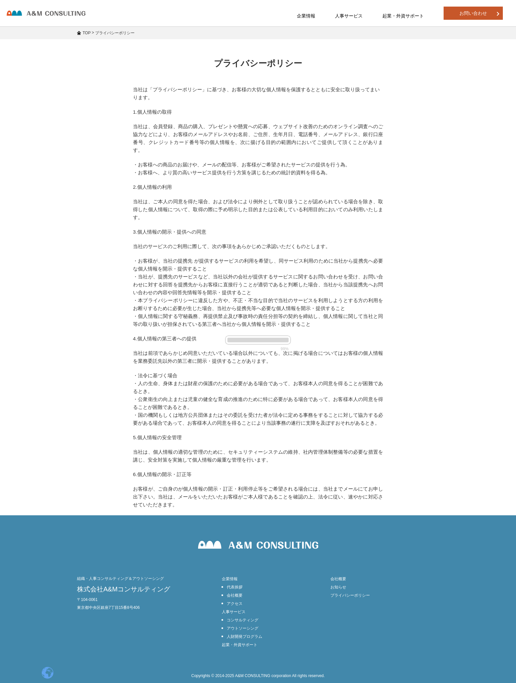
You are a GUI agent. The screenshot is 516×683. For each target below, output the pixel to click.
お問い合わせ (479, 13)
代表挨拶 (235, 587)
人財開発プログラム (244, 636)
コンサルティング (242, 620)
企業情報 (230, 579)
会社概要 (235, 595)
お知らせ (338, 587)
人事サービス (233, 612)
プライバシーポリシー (350, 595)
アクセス (235, 603)
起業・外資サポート (403, 15)
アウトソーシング (242, 628)
